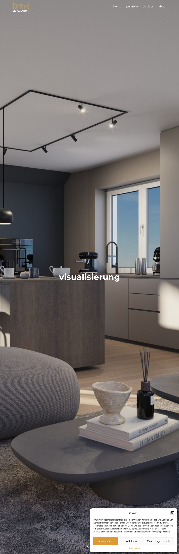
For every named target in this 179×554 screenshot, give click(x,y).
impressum (134, 548)
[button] (172, 513)
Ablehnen (131, 541)
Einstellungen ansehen (159, 541)
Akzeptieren (105, 541)
